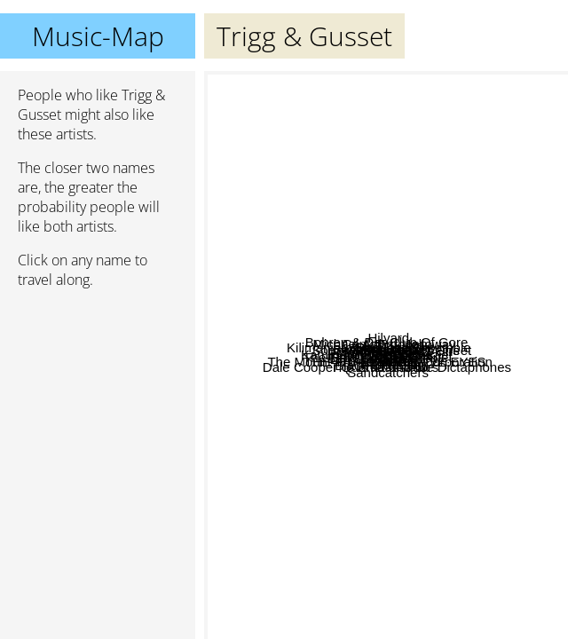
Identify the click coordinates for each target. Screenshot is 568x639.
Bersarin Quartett (347, 107)
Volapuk (471, 426)
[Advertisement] (97, 396)
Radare (481, 412)
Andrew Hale (262, 286)
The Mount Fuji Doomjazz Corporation (328, 374)
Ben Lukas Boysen (303, 485)
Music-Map (98, 36)
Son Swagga (468, 375)
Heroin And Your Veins (338, 326)
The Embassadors (358, 505)
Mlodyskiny (492, 482)
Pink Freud (475, 288)
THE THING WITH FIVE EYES (470, 504)
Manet (428, 431)
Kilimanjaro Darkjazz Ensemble (337, 343)
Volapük (335, 394)
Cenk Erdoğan (445, 114)
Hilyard (409, 84)
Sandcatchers (445, 563)
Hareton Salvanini (305, 435)
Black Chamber (354, 356)
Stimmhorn (359, 195)
